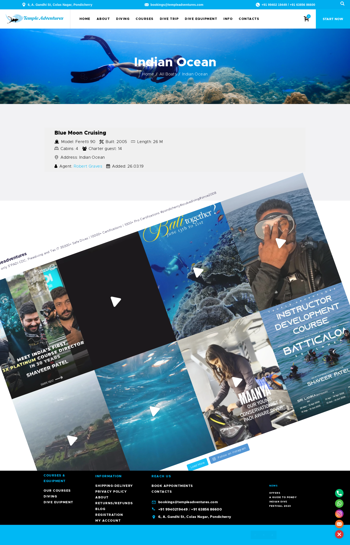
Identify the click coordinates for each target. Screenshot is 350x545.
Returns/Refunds (114, 314)
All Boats (168, 74)
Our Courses (246, 491)
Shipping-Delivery (114, 297)
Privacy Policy (111, 303)
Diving (239, 496)
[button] (339, 534)
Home (148, 74)
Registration (109, 326)
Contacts (162, 303)
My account (108, 332)
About (102, 308)
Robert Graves (88, 166)
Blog (100, 320)
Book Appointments (172, 297)
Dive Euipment (247, 502)
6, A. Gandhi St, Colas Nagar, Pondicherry (60, 4)
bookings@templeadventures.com (176, 4)
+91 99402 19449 (274, 4)
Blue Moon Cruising (80, 133)
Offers (283, 468)
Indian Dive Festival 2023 (284, 470)
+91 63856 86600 (302, 4)
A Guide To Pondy (284, 469)
